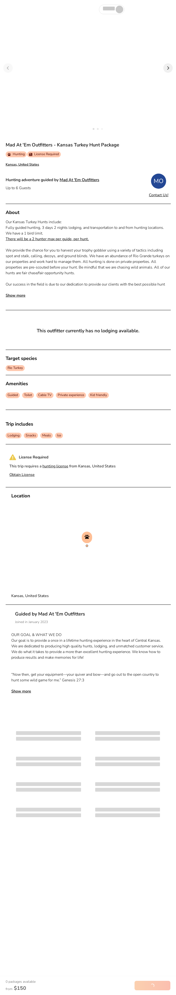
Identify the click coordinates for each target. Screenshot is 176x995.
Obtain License (22, 474)
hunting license (55, 466)
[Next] (168, 68)
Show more (15, 295)
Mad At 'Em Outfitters (79, 180)
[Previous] (8, 68)
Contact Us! (158, 195)
